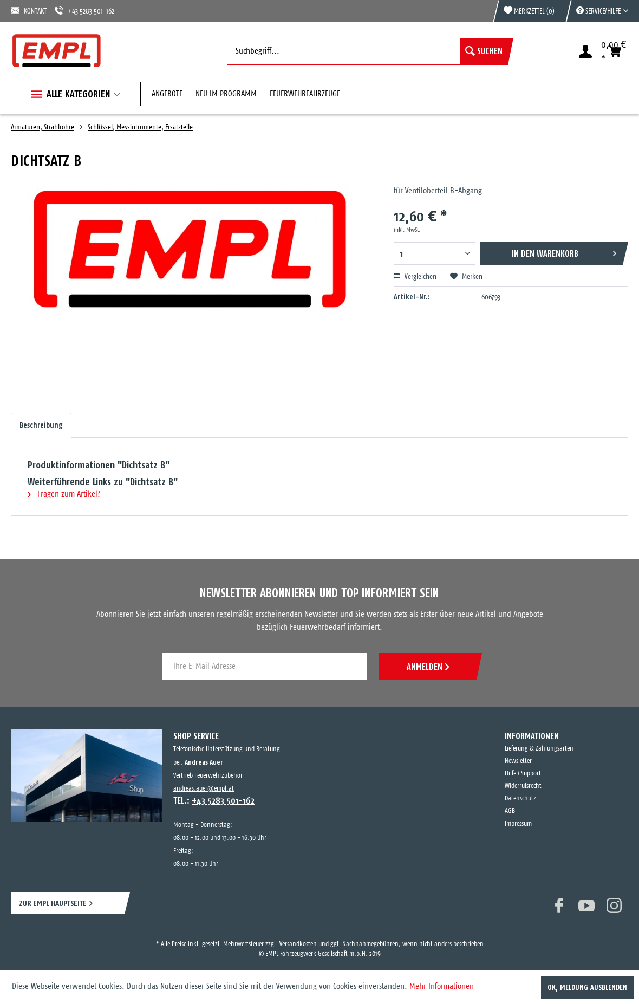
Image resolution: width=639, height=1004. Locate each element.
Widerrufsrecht (523, 786)
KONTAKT (29, 10)
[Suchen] (484, 51)
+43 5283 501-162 (84, 10)
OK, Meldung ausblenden (587, 987)
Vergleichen (415, 277)
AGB (510, 811)
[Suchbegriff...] (367, 51)
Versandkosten (298, 944)
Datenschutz (520, 798)
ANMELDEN (428, 666)
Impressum (518, 824)
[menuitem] (596, 11)
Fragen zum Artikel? (64, 494)
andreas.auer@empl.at (203, 789)
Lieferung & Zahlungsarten (539, 749)
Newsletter (518, 761)
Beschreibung (41, 425)
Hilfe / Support (523, 774)
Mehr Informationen (441, 986)
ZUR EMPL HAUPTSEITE (53, 903)
